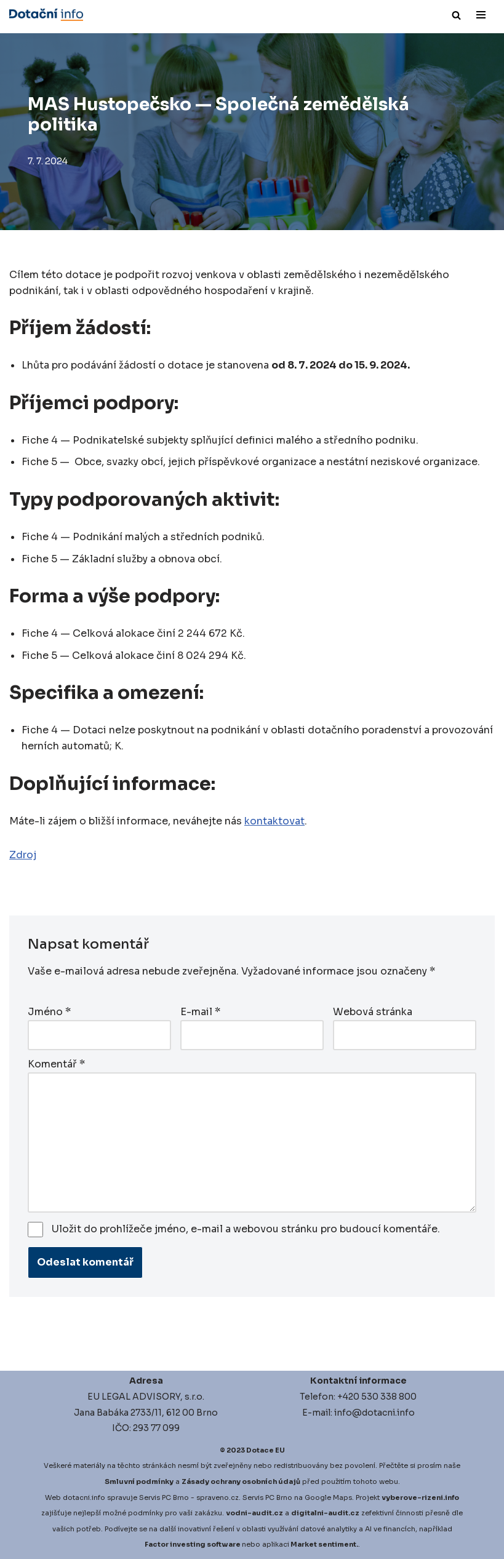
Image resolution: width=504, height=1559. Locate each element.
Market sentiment (323, 1544)
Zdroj (22, 854)
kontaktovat (274, 821)
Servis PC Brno (164, 1497)
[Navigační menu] (481, 15)
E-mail (200, 1011)
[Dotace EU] (46, 15)
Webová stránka (372, 1011)
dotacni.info (84, 1497)
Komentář (56, 1064)
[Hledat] (456, 15)
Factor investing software (193, 1544)
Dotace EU (265, 1450)
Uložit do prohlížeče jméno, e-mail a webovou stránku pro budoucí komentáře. (246, 1228)
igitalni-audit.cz (328, 1513)
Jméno (49, 1011)
